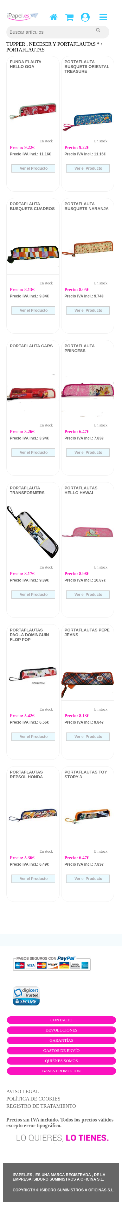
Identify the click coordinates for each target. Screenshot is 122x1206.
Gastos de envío (61, 1050)
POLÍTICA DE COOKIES (33, 1098)
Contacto (61, 1020)
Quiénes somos (61, 1060)
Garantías (61, 1040)
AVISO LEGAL (22, 1091)
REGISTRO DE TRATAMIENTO (41, 1106)
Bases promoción (61, 1070)
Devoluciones (61, 1030)
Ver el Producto (33, 168)
